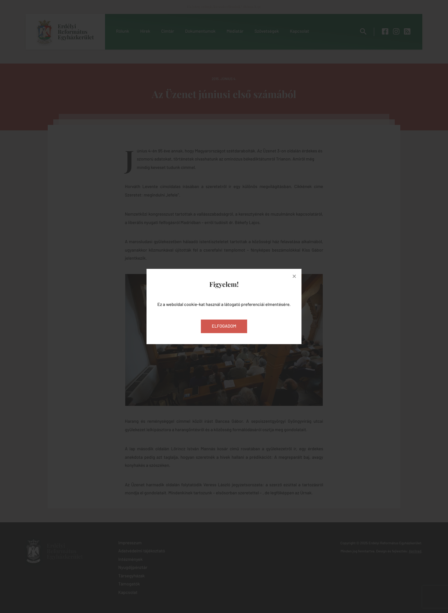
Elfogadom (224, 326)
